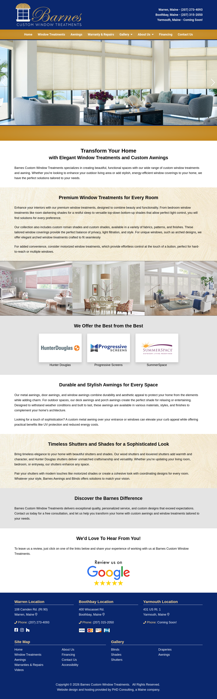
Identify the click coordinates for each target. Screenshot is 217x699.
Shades (116, 654)
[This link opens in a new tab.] (60, 347)
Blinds (115, 649)
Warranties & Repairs (28, 665)
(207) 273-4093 (192, 9)
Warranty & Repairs (101, 34)
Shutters (116, 659)
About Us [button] (146, 34)
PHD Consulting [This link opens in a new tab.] (123, 689)
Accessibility (70, 665)
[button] (101, 121)
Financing (165, 34)
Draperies (165, 649)
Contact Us (185, 34)
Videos (19, 670)
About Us (68, 649)
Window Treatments (51, 34)
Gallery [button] (126, 34)
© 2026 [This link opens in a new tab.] (75, 684)
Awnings (76, 34)
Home (28, 34)
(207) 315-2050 (192, 14)
